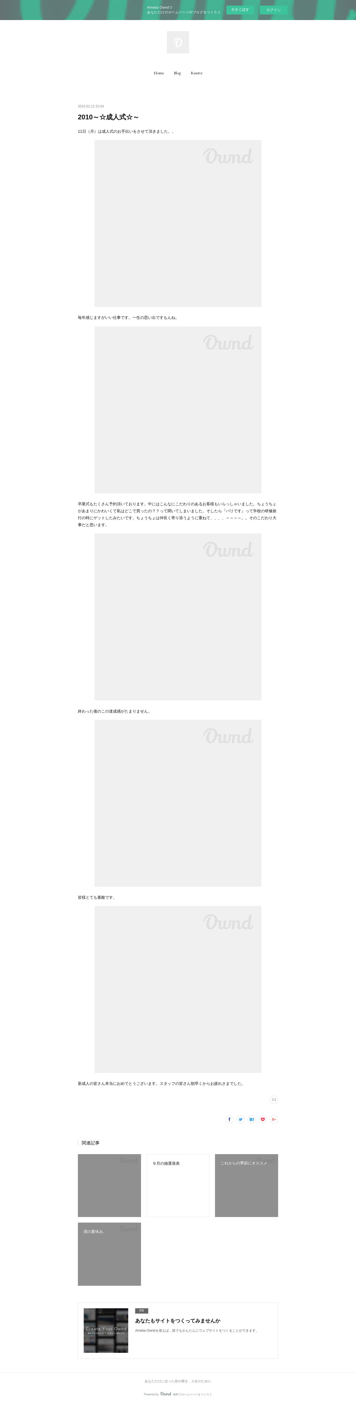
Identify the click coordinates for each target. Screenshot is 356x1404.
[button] (159, 73)
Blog (177, 72)
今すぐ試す (240, 10)
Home (159, 72)
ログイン (273, 10)
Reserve (196, 72)
